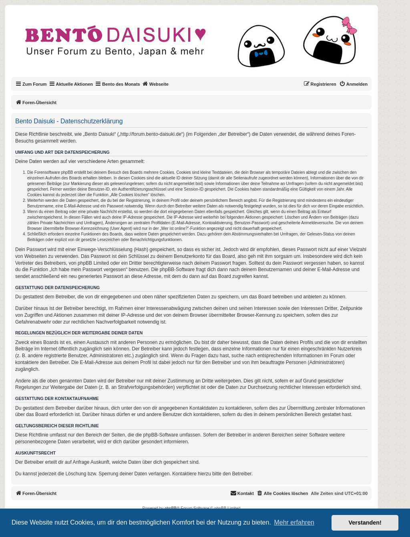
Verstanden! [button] (365, 522)
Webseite (155, 83)
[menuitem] (353, 84)
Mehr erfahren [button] (294, 522)
